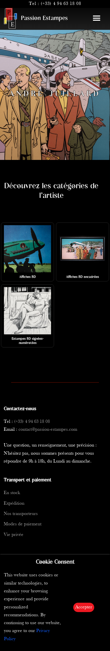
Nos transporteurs (21, 514)
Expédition (14, 503)
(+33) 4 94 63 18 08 (61, 3)
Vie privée (13, 534)
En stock (12, 493)
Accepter (83, 607)
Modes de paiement (22, 524)
